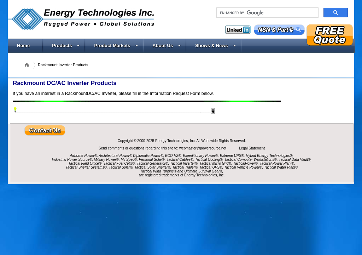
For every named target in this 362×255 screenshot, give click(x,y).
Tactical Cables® (180, 160)
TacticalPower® (245, 163)
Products (66, 45)
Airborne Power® (83, 156)
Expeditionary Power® (200, 156)
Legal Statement (252, 148)
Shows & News (215, 45)
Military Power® (106, 160)
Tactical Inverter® (184, 163)
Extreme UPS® (232, 156)
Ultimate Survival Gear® (203, 171)
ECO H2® (173, 156)
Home (23, 45)
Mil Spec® (129, 160)
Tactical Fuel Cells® (119, 163)
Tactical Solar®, (121, 167)
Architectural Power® (115, 156)
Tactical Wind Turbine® (158, 171)
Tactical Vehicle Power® (243, 167)
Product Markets (116, 45)
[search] (267, 13)
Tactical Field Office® (84, 163)
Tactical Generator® (152, 163)
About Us (166, 45)
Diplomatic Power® (148, 156)
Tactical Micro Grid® (215, 163)
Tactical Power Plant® (276, 163)
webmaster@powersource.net (203, 148)
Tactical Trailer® (184, 167)
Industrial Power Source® (72, 160)
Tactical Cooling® (209, 160)
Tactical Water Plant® (281, 167)
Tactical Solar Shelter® (152, 167)
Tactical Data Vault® (295, 160)
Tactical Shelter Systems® (86, 167)
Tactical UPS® (210, 167)
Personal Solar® (152, 160)
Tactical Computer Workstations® (250, 160)
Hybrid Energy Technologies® (269, 156)
